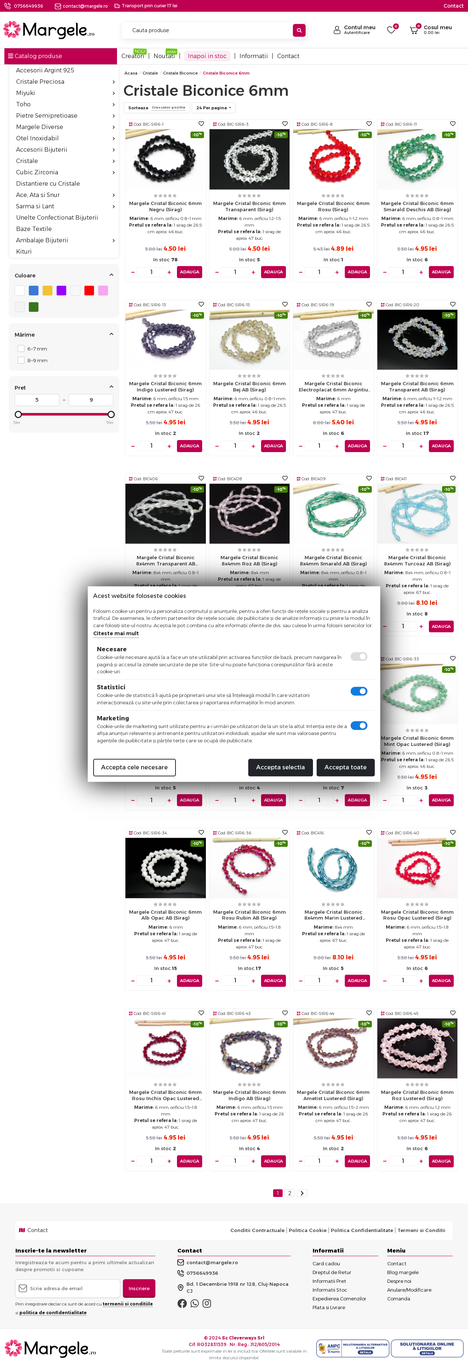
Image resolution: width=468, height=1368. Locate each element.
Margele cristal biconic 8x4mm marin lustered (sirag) (333, 916)
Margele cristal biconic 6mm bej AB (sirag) (249, 386)
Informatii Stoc (330, 1289)
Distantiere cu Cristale (48, 183)
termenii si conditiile (128, 1304)
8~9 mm (35, 360)
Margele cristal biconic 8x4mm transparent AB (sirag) (165, 562)
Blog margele (403, 1272)
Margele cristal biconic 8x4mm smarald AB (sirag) (333, 560)
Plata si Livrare (329, 1307)
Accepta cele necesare (134, 767)
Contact (454, 6)
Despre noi (399, 1281)
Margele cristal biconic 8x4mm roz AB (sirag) (249, 560)
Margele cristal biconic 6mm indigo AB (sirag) (249, 1095)
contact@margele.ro (81, 6)
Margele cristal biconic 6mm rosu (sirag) (333, 206)
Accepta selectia (280, 767)
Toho (65, 104)
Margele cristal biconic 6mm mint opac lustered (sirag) (417, 741)
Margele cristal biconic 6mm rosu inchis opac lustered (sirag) (165, 1097)
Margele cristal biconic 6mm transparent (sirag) (249, 206)
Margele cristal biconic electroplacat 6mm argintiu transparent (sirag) (333, 388)
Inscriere (139, 1288)
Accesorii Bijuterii (65, 149)
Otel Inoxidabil (65, 138)
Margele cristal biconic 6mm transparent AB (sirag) (417, 386)
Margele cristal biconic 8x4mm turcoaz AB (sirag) (417, 560)
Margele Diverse (65, 127)
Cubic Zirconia (65, 172)
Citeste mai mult (116, 633)
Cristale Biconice (180, 73)
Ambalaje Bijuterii (65, 240)
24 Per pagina (212, 107)
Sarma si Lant (65, 206)
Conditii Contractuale (257, 1230)
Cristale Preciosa (65, 81)
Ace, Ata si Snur (65, 195)
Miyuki (65, 93)
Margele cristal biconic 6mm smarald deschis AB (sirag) (417, 206)
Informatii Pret (329, 1281)
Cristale (65, 161)
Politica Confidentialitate (362, 1230)
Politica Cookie (308, 1230)
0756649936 (28, 6)
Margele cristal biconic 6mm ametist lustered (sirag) (333, 1095)
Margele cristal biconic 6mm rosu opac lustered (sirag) (417, 915)
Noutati (164, 56)
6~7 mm (35, 348)
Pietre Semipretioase (65, 115)
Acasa (130, 73)
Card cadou (326, 1263)
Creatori (132, 56)
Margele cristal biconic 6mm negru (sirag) (165, 206)
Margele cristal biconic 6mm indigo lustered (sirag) (165, 386)
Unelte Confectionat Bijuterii (57, 217)
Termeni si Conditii (421, 1230)
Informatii (253, 56)
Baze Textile (34, 229)
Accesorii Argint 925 (45, 70)
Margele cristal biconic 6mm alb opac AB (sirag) (165, 915)
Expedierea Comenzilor (339, 1298)
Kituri (24, 251)
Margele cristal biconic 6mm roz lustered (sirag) (417, 1095)
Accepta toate (346, 767)
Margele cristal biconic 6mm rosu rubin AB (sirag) (249, 915)
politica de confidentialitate (53, 1312)
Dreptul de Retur (332, 1272)
